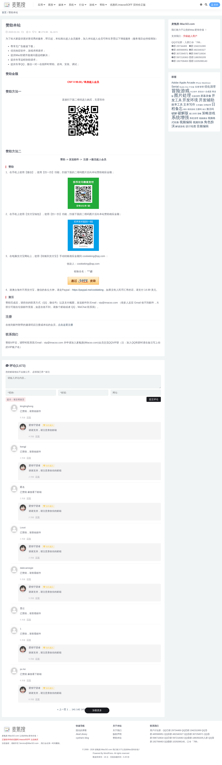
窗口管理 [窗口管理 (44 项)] (193, 114)
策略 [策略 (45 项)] (199, 114)
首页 (4, 12)
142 (78, 709)
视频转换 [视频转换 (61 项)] (198, 122)
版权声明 (117, 734)
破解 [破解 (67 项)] (174, 113)
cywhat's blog (82, 737)
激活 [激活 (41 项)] (204, 109)
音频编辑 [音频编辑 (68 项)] (203, 126)
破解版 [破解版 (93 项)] (183, 113)
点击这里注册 (65, 324)
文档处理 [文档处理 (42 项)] (207, 105)
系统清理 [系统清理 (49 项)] (194, 118)
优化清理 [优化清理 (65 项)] (210, 86)
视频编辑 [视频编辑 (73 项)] (186, 122)
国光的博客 (81, 730)
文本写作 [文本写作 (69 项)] (189, 104)
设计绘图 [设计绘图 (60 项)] (190, 126)
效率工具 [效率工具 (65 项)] (177, 104)
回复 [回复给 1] (29, 640)
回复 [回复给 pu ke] (29, 680)
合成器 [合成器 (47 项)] (208, 91)
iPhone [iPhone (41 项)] (198, 83)
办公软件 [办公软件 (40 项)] (193, 92)
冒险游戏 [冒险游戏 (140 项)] (180, 90)
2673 (54, 32)
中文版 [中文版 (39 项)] (191, 87)
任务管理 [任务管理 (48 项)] (199, 87)
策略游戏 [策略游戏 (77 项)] (208, 113)
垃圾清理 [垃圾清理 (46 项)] (196, 96)
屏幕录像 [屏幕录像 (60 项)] (205, 95)
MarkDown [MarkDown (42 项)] (206, 83)
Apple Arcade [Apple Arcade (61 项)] (187, 82)
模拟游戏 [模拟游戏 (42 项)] (191, 109)
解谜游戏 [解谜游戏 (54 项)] (180, 126)
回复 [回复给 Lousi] (29, 538)
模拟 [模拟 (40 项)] (185, 109)
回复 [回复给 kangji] (29, 458)
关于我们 (117, 730)
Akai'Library (81, 734)
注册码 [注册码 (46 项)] (199, 109)
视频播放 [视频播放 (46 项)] (203, 118)
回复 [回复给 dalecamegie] (29, 579)
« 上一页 (61, 709)
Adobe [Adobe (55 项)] (175, 82)
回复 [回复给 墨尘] (29, 619)
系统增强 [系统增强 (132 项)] (180, 117)
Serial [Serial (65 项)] (175, 86)
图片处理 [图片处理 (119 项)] (182, 95)
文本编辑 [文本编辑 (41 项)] (199, 105)
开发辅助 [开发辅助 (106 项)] (206, 100)
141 (74, 709)
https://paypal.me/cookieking (88, 289)
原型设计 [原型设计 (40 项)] (201, 92)
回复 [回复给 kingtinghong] (29, 417)
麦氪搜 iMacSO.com (104, 749)
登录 (214, 5)
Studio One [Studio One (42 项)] (183, 87)
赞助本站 (117, 737)
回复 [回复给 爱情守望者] (37, 436)
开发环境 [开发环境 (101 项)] (190, 100)
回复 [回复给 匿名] (29, 498)
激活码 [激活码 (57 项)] (210, 109)
